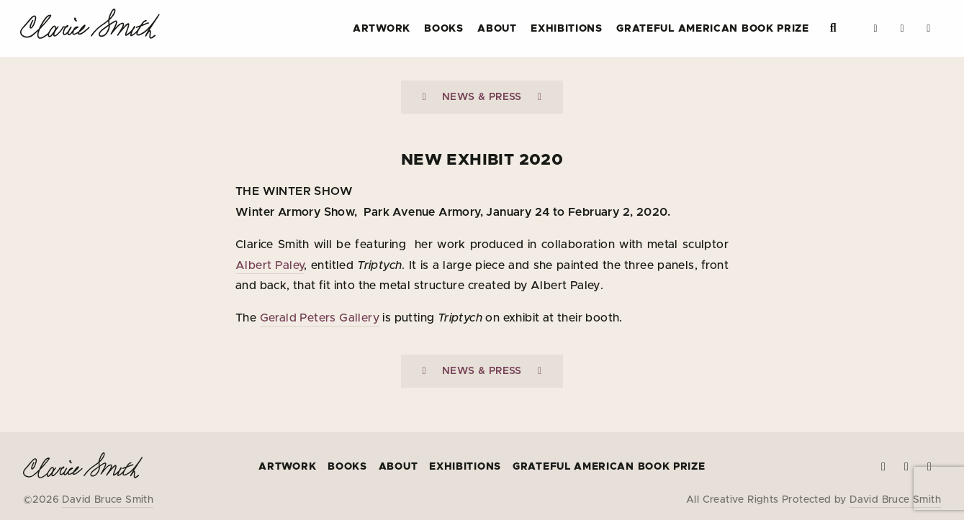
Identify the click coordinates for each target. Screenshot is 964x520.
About (497, 29)
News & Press (482, 97)
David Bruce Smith (107, 500)
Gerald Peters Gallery (319, 318)
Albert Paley (269, 265)
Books (444, 29)
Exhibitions (567, 29)
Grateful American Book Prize (712, 29)
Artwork (381, 29)
